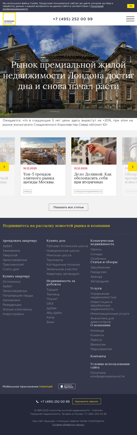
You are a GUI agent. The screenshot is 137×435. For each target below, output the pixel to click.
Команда (97, 330)
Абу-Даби (54, 312)
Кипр (51, 317)
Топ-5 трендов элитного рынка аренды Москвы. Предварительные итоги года (40, 178)
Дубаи (52, 308)
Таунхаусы (55, 259)
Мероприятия (101, 349)
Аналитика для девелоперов (102, 319)
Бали (50, 322)
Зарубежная (100, 267)
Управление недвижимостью (103, 295)
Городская (98, 272)
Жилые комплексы (17, 309)
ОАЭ (50, 303)
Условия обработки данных (68, 424)
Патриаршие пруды (18, 295)
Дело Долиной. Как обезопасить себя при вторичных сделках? (92, 178)
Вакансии (98, 344)
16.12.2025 (30, 168)
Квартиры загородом (63, 273)
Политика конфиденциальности (107, 374)
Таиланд (53, 294)
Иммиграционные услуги (109, 313)
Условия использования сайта (110, 365)
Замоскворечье (15, 259)
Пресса (96, 339)
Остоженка (11, 281)
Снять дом (11, 269)
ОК (130, 6)
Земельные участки (62, 269)
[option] (43, 166)
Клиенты (97, 335)
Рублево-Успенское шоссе (67, 246)
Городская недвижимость (88, 191)
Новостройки (13, 314)
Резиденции (12, 304)
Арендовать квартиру (20, 241)
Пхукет (52, 298)
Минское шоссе (59, 255)
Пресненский (13, 264)
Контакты (98, 356)
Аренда (27, 191)
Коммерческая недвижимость (102, 242)
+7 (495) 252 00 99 (73, 19)
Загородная (99, 281)
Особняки (98, 258)
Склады (96, 254)
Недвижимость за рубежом (61, 282)
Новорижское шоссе (63, 250)
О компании (100, 325)
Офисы (96, 249)
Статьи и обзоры (104, 262)
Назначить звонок (86, 401)
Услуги (96, 288)
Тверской (10, 255)
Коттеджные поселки (63, 264)
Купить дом (56, 241)
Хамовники (11, 250)
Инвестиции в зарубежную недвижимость (102, 305)
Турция (52, 289)
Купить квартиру (16, 276)
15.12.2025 (80, 168)
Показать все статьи (69, 207)
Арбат (7, 246)
